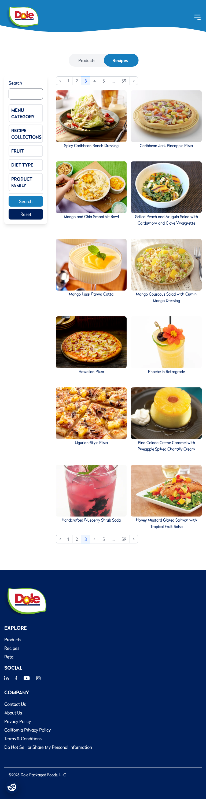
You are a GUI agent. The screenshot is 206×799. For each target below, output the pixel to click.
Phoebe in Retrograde (166, 371)
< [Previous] (60, 80)
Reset (25, 214)
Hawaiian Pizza (91, 371)
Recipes (120, 60)
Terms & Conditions (23, 738)
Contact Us (15, 704)
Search (15, 83)
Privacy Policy (17, 721)
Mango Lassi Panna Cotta (91, 294)
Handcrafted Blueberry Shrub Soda (91, 520)
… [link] (113, 80)
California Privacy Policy (27, 730)
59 (124, 80)
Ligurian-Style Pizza (91, 442)
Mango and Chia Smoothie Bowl (91, 216)
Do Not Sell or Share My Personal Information (48, 747)
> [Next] (134, 80)
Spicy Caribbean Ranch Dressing (91, 145)
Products (86, 60)
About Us (13, 712)
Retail (10, 656)
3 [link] (85, 80)
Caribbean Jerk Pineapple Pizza (166, 145)
